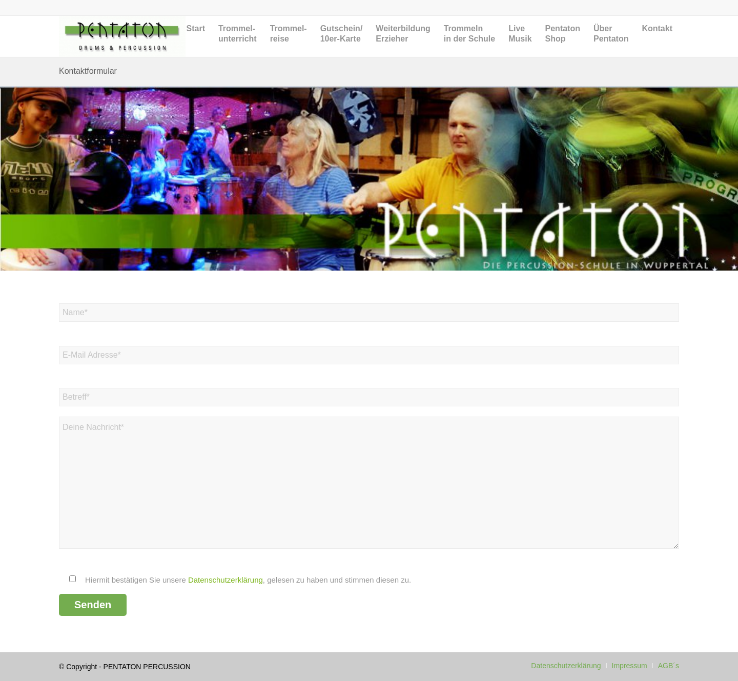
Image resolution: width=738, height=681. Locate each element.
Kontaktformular (88, 71)
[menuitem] (196, 44)
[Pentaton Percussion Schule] (122, 36)
